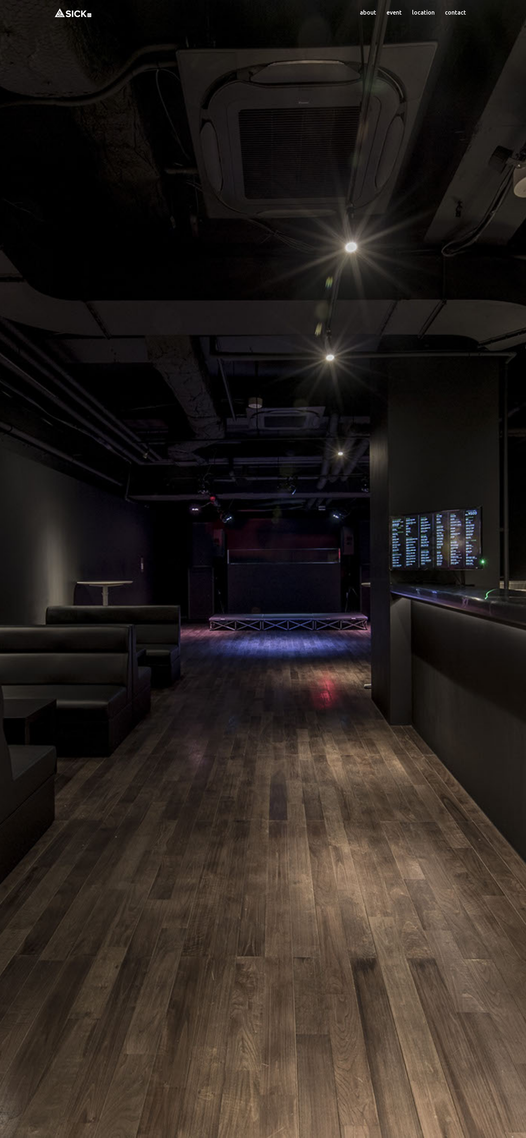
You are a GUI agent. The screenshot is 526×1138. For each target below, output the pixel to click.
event (394, 12)
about (368, 12)
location (423, 12)
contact (455, 12)
